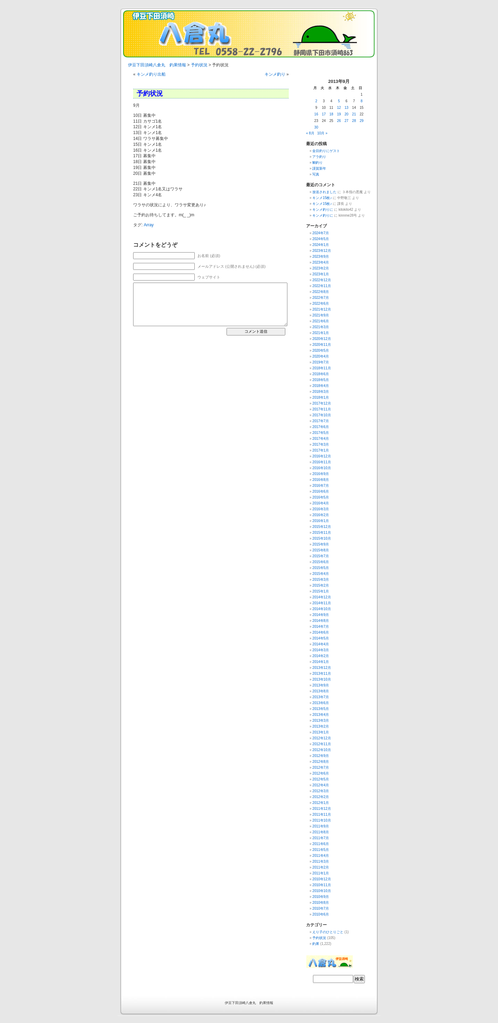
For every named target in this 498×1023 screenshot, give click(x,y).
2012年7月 (320, 767)
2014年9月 (320, 615)
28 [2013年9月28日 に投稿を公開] (354, 121)
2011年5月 (320, 850)
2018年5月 (320, 380)
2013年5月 (320, 709)
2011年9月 (320, 826)
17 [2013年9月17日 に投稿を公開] (324, 114)
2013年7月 (320, 697)
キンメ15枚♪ (322, 198)
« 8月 (310, 133)
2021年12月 (321, 309)
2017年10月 (321, 415)
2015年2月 (320, 585)
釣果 (315, 944)
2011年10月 (321, 820)
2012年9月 (320, 756)
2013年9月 (320, 685)
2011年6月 (320, 844)
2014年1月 (320, 662)
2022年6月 (320, 303)
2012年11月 (321, 744)
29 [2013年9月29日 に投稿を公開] (361, 121)
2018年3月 (320, 392)
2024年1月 (320, 245)
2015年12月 (321, 527)
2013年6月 (320, 703)
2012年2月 (320, 797)
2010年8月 (320, 902)
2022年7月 (320, 298)
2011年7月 (320, 838)
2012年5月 (320, 779)
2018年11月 (321, 368)
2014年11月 (321, 603)
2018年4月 (320, 386)
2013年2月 (320, 726)
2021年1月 (320, 333)
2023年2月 (320, 268)
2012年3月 (320, 791)
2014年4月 (320, 644)
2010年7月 (320, 908)
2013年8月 (320, 691)
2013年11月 (321, 673)
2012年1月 (320, 803)
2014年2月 (320, 656)
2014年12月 (321, 597)
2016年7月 (320, 485)
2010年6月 (320, 914)
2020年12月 (321, 339)
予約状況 (319, 938)
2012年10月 (321, 750)
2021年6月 (320, 321)
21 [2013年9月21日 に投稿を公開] (354, 114)
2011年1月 (320, 873)
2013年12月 (321, 668)
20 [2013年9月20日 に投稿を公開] (346, 114)
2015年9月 (320, 544)
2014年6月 (320, 632)
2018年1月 (320, 397)
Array (149, 224)
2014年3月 (320, 650)
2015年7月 (320, 556)
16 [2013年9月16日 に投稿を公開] (316, 114)
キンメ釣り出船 (151, 74)
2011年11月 (321, 814)
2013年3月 (320, 720)
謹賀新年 (319, 168)
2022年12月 (321, 280)
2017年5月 (320, 433)
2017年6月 (320, 427)
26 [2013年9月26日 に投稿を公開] (339, 121)
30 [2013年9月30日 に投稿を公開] (316, 127)
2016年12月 (321, 456)
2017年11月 (321, 409)
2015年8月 (320, 550)
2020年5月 (320, 350)
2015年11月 (321, 532)
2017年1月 (320, 450)
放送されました (324, 192)
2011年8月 (320, 832)
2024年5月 (320, 239)
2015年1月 (320, 591)
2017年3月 (320, 444)
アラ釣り (319, 157)
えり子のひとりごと (327, 932)
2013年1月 (320, 732)
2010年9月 (320, 897)
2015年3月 (320, 579)
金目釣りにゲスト (326, 151)
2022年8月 (320, 292)
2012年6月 (320, 773)
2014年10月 (321, 609)
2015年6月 (320, 562)
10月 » (322, 133)
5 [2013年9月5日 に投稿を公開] (339, 101)
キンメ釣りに (322, 209)
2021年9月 (320, 315)
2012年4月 (320, 785)
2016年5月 (320, 497)
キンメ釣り (275, 74)
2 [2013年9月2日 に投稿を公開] (316, 101)
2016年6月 (320, 491)
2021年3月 (320, 327)
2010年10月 (321, 891)
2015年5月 (320, 568)
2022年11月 (321, 286)
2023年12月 (321, 251)
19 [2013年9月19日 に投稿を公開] (339, 114)
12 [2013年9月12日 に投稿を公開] (339, 108)
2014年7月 (320, 626)
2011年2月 (320, 867)
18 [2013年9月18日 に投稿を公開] (331, 114)
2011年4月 (320, 856)
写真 (315, 174)
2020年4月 (320, 356)
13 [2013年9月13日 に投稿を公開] (346, 108)
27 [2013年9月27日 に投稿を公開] (346, 121)
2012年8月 (320, 762)
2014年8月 (320, 621)
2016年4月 (320, 503)
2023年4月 (320, 262)
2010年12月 (321, 879)
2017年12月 (321, 403)
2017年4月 (320, 439)
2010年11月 (321, 885)
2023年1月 (320, 274)
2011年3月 (320, 861)
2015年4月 (320, 574)
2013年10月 (321, 679)
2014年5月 (320, 638)
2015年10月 (321, 538)
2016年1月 (320, 521)
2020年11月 (321, 345)
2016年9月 (320, 474)
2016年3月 (320, 509)
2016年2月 (320, 515)
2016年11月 (321, 462)
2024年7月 (320, 233)
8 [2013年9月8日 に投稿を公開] (362, 101)
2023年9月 (320, 256)
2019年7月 (320, 362)
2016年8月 (320, 480)
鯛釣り (317, 162)
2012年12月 (321, 738)
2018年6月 (320, 374)
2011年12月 (321, 809)
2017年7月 (320, 421)
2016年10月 (321, 468)
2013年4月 (320, 715)
